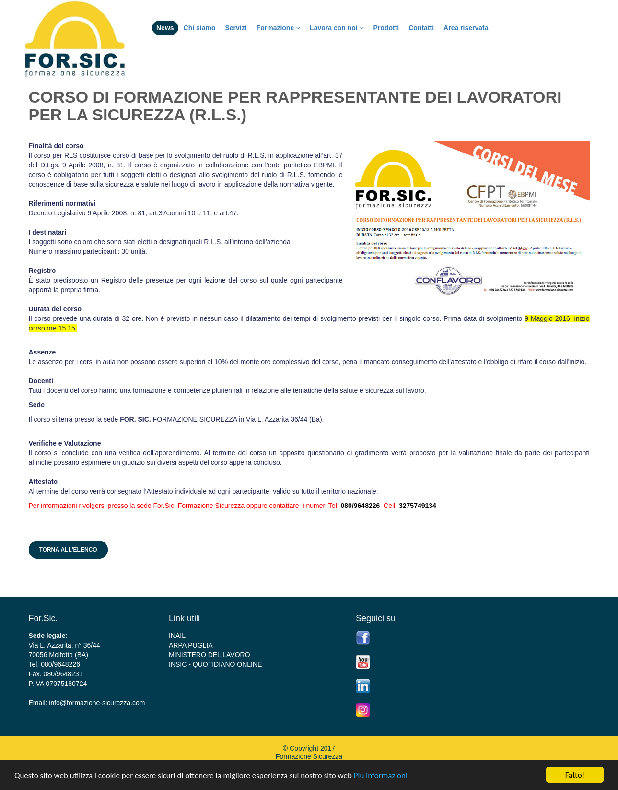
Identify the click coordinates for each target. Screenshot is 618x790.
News (165, 28)
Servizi (235, 28)
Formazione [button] (278, 28)
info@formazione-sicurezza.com (97, 703)
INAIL (177, 635)
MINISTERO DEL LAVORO (209, 655)
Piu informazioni (381, 775)
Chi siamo (200, 28)
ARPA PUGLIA (191, 645)
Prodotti (386, 28)
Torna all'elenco (68, 549)
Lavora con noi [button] (336, 28)
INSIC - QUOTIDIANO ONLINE (215, 664)
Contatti (421, 28)
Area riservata (465, 28)
